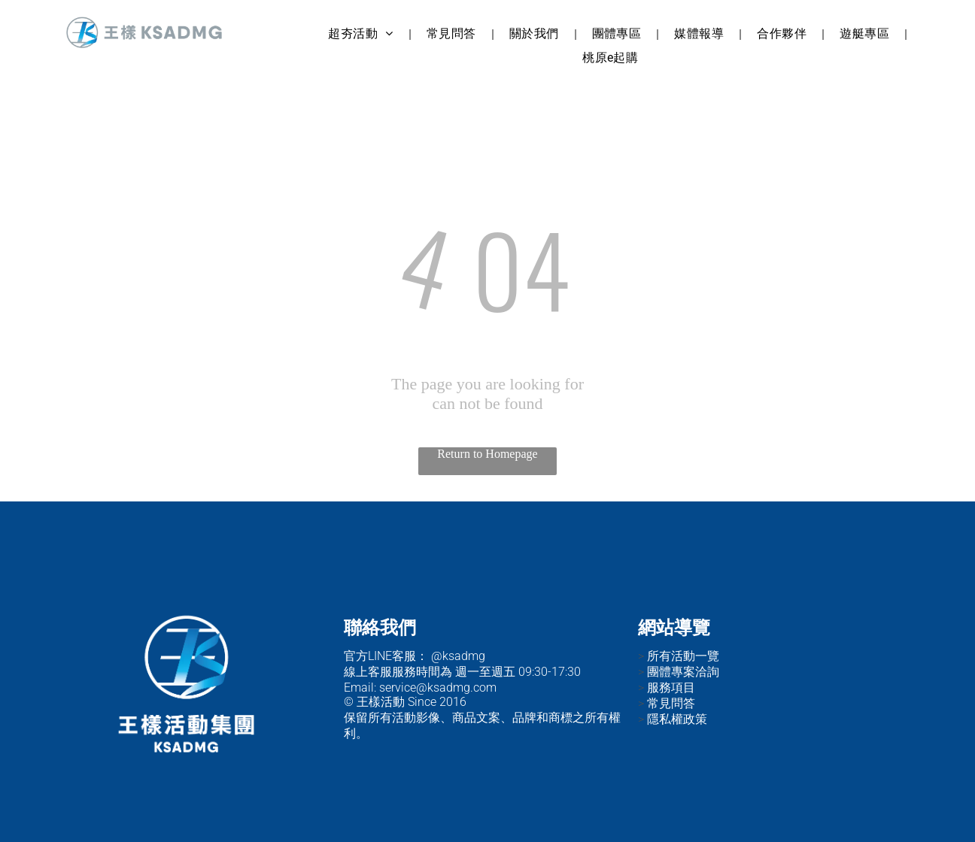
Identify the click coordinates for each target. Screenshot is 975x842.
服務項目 (671, 687)
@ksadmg (458, 656)
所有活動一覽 (683, 656)
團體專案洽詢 (683, 672)
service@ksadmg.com (438, 687)
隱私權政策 (677, 719)
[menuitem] (362, 34)
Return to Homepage (487, 453)
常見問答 (671, 703)
